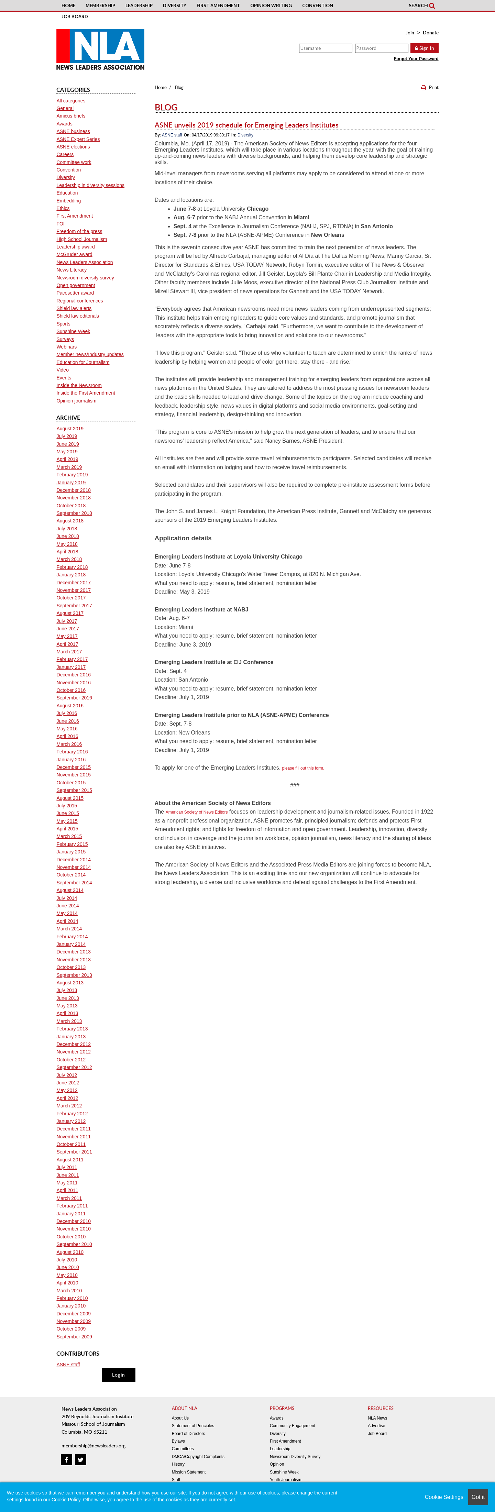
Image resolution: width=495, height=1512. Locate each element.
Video (62, 370)
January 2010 (71, 1306)
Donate (431, 32)
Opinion (277, 1464)
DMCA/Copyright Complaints (198, 1456)
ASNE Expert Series (78, 139)
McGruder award (74, 254)
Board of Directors (188, 1433)
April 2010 (67, 1282)
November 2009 (73, 1321)
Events (63, 377)
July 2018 (66, 528)
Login (118, 1374)
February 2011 (72, 1206)
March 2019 (69, 467)
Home (68, 5)
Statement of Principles (193, 1425)
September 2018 (74, 513)
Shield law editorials (77, 316)
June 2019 (67, 444)
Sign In (426, 48)
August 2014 (70, 890)
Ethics (62, 208)
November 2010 (73, 1229)
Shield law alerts (73, 308)
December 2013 (73, 951)
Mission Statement (189, 1472)
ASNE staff (172, 135)
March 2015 (69, 836)
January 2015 (71, 851)
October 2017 (71, 597)
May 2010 (66, 1275)
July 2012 (66, 1075)
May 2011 (66, 1182)
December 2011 (73, 1129)
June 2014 (67, 905)
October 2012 (71, 1059)
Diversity (174, 5)
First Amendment (218, 5)
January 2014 (71, 944)
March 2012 (69, 1105)
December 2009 (73, 1313)
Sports (63, 324)
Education (67, 193)
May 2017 (66, 636)
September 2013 (74, 975)
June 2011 (67, 1175)
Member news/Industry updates (89, 354)
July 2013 (66, 990)
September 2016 (74, 697)
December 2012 (73, 1044)
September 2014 (74, 882)
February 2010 (72, 1298)
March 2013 (69, 1021)
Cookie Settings (444, 1497)
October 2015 (71, 782)
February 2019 (72, 474)
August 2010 (70, 1252)
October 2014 (71, 875)
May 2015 (66, 821)
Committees (183, 1448)
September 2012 (74, 1067)
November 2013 (73, 959)
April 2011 (67, 1190)
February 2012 (72, 1113)
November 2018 (73, 497)
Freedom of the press (79, 231)
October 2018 (71, 505)
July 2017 (66, 621)
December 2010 (73, 1221)
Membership (100, 5)
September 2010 (74, 1244)
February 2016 (72, 751)
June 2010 (67, 1267)
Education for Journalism (82, 362)
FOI (60, 224)
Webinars (66, 347)
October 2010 (71, 1236)
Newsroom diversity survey (85, 277)
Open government (75, 285)
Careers (65, 154)
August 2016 (70, 705)
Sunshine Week (73, 331)
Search (422, 5)
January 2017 (71, 667)
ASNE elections (73, 147)
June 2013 (67, 998)
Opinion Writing (271, 5)
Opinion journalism (76, 401)
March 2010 (69, 1290)
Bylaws (178, 1441)
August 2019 (70, 428)
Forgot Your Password (416, 58)
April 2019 (67, 459)
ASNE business (73, 131)
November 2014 (73, 867)
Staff (176, 1479)
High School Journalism (81, 239)
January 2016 (71, 759)
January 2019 (71, 482)
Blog (179, 87)
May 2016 (66, 728)
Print (430, 87)
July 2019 (66, 436)
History (178, 1464)
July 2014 (66, 898)
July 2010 (66, 1259)
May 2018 (66, 544)
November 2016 (73, 682)
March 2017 (69, 651)
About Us (180, 1418)
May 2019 (66, 451)
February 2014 (72, 936)
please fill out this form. (303, 768)
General (65, 108)
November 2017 (73, 590)
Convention (317, 5)
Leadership (139, 5)
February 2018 (72, 567)
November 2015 (73, 774)
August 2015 (70, 798)
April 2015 (67, 828)
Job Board (75, 16)
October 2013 (71, 967)
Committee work (73, 162)
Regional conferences (79, 300)
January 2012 (71, 1121)
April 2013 (67, 1013)
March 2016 (69, 744)
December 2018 (73, 490)
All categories (70, 100)
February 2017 (72, 659)
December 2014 (73, 859)
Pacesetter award (75, 293)
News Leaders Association (84, 262)
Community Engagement (292, 1425)
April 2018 (67, 551)
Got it (478, 1497)
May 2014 (66, 913)
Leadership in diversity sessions (90, 185)
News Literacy (71, 270)
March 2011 (69, 1198)
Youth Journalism (285, 1479)
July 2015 (66, 805)
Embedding (68, 200)
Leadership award (75, 247)
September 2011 (74, 1152)
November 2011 (73, 1136)
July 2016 (66, 713)
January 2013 (71, 1036)
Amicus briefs (70, 116)
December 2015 (73, 767)
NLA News (377, 1418)
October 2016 (71, 690)
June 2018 (67, 536)
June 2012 (67, 1082)
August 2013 (70, 982)
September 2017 (74, 605)
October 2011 (71, 1144)
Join (410, 32)
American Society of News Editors (197, 812)
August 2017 (70, 613)
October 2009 (71, 1329)
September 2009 (74, 1336)
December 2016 (73, 674)
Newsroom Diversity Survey (295, 1456)
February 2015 (72, 844)
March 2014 (69, 928)
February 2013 (72, 1028)
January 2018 (71, 574)
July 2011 (66, 1167)
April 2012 (67, 1098)
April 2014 (67, 921)
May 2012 (66, 1090)
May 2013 (66, 1005)
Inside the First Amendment (85, 393)
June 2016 (67, 721)
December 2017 (73, 582)
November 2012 (73, 1052)
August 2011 (70, 1159)
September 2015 (74, 790)
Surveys (65, 339)
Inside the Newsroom (79, 385)
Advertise (376, 1425)
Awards (64, 123)
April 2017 (67, 644)
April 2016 (67, 736)
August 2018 (70, 520)
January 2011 (71, 1213)
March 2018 (69, 559)
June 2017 (67, 628)
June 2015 (67, 813)
